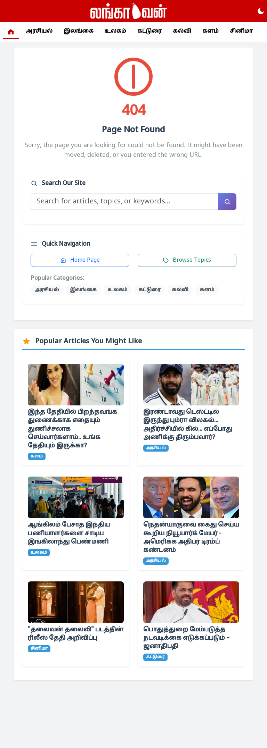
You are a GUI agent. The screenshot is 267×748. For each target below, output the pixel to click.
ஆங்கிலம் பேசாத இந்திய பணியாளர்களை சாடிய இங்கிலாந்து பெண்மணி (69, 533)
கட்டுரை (149, 31)
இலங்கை (79, 31)
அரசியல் (39, 31)
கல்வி (182, 31)
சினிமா (241, 31)
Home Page (80, 260)
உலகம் (115, 31)
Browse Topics (187, 260)
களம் (210, 31)
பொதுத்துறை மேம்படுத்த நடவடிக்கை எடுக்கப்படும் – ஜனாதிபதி (186, 638)
